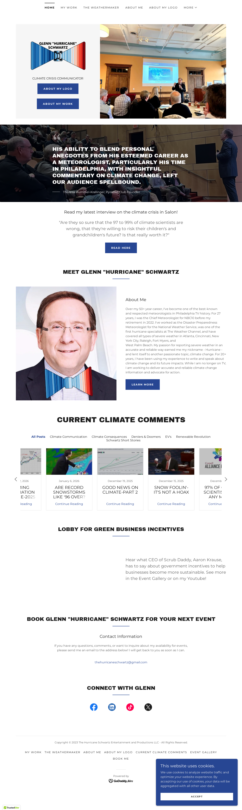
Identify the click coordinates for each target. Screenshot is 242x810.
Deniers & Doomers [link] (146, 453)
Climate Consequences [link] (109, 453)
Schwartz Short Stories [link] (123, 457)
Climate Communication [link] (68, 453)
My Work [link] (69, 7)
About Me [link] (134, 7)
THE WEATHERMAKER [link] (101, 7)
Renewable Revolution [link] (193, 453)
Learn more (143, 401)
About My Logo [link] (163, 7)
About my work (58, 122)
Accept (199, 796)
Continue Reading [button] (44, 520)
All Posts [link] (38, 453)
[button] (190, 7)
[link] (57, 61)
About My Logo (57, 107)
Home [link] (50, 7)
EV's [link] (168, 453)
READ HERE (121, 264)
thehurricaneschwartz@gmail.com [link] (121, 679)
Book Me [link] (121, 775)
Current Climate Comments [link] (161, 769)
